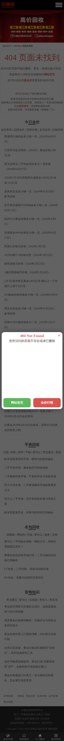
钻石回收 (51, 349)
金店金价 (44, 129)
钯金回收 (38, 349)
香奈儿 (38, 534)
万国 (6, 452)
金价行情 (8, 737)
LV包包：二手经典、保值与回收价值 (26, 568)
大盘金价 (26, 80)
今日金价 (45, 718)
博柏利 (21, 534)
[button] (32, 40)
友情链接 (8, 696)
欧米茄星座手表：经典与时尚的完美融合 (28, 512)
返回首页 (7, 46)
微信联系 (56, 737)
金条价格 (42, 696)
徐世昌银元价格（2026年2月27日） (25, 263)
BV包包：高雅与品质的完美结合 (24, 577)
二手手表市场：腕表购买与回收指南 (26, 467)
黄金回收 (12, 349)
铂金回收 (25, 349)
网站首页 (49, 74)
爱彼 (58, 452)
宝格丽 (33, 599)
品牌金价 (19, 129)
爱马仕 (37, 452)
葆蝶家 (11, 534)
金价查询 (6, 129)
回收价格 (32, 129)
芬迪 (29, 534)
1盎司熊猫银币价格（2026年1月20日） (27, 272)
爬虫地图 (8, 702)
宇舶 (28, 452)
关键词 (18, 718)
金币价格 (53, 696)
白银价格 (57, 129)
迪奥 (47, 534)
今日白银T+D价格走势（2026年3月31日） (29, 255)
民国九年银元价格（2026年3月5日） (26, 246)
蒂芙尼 (53, 599)
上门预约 (40, 737)
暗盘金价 (30, 696)
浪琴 (20, 452)
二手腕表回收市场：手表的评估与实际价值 (30, 476)
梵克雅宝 (48, 452)
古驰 (54, 534)
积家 (13, 452)
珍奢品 (20, 696)
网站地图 (53, 729)
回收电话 (24, 737)
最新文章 (34, 718)
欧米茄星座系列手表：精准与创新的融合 (28, 459)
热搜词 (25, 718)
